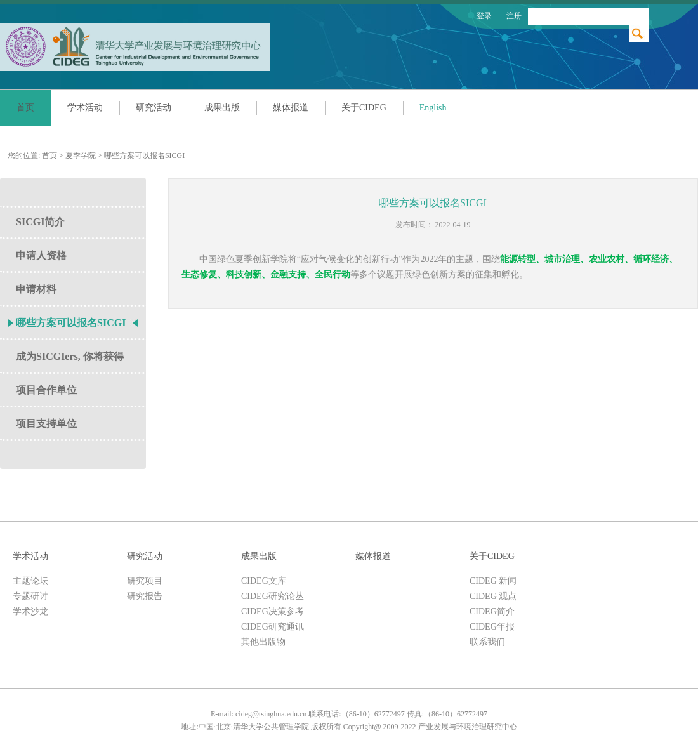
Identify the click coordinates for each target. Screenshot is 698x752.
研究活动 (153, 107)
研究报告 (144, 596)
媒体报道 (290, 107)
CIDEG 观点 (493, 596)
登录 (484, 15)
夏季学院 (80, 155)
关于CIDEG (363, 107)
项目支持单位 (46, 423)
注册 (514, 15)
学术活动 (85, 107)
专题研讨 (30, 596)
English (433, 107)
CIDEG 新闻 (493, 581)
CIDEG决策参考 (272, 611)
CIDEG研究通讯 (272, 626)
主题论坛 (30, 581)
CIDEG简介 (492, 611)
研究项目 (144, 581)
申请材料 (36, 289)
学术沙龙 (30, 611)
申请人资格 (41, 255)
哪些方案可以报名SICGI (144, 155)
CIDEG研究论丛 (272, 596)
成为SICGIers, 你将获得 (70, 356)
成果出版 (222, 107)
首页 (25, 107)
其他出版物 (263, 642)
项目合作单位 (46, 390)
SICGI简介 (40, 221)
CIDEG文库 (263, 581)
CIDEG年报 (492, 626)
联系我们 (487, 642)
